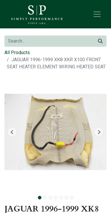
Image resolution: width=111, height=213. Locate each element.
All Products (17, 52)
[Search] (100, 41)
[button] (12, 132)
